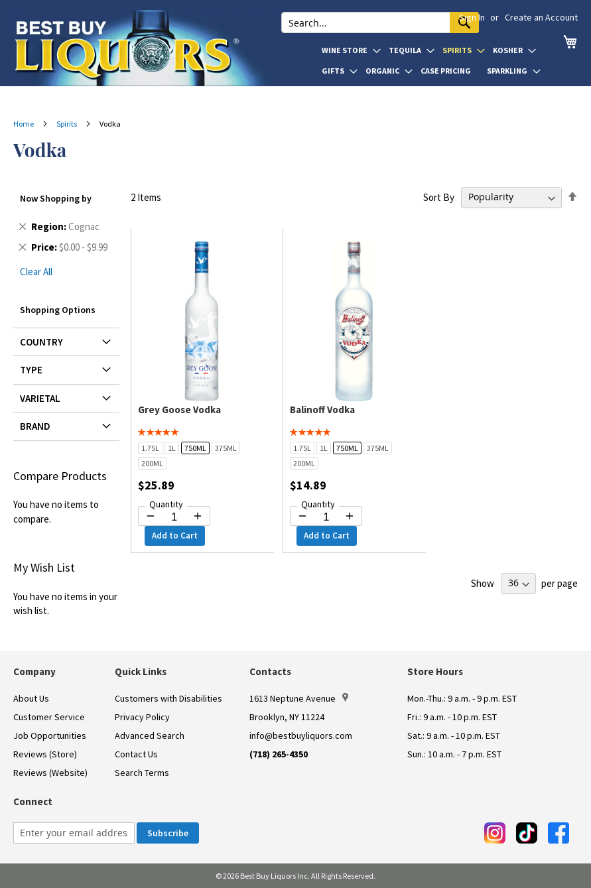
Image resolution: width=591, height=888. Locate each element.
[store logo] (147, 47)
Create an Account (541, 17)
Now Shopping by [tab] (56, 198)
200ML (152, 463)
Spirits (67, 124)
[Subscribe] (168, 833)
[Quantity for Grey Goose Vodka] (174, 517)
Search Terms (142, 773)
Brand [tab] (35, 426)
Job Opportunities (49, 735)
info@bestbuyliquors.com (300, 735)
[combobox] (380, 22)
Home (24, 124)
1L (172, 448)
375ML (226, 448)
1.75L (150, 448)
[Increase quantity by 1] (197, 516)
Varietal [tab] (40, 398)
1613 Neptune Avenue (298, 698)
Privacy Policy (142, 717)
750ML (195, 448)
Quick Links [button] (140, 671)
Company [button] (34, 671)
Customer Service (49, 717)
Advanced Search (149, 735)
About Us (31, 698)
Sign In (472, 17)
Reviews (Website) (50, 773)
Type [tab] (31, 369)
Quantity (166, 504)
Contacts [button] (270, 671)
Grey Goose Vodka (179, 409)
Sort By (438, 196)
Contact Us (136, 754)
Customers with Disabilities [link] (168, 698)
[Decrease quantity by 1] (150, 516)
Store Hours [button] (435, 671)
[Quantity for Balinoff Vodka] (326, 517)
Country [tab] (41, 342)
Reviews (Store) (45, 754)
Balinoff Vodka (322, 409)
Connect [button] (32, 801)
